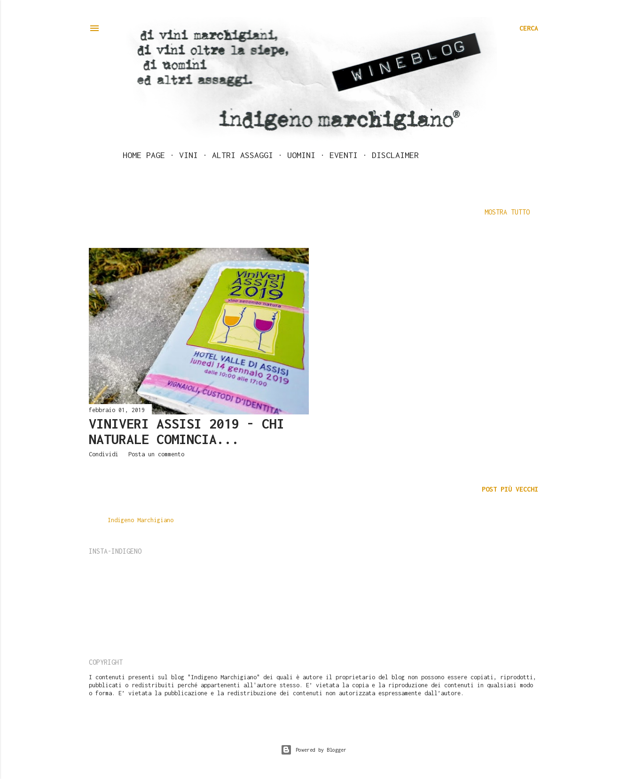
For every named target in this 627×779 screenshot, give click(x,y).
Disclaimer (395, 155)
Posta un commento (156, 454)
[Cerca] (528, 28)
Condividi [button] (103, 454)
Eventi (343, 155)
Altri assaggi (242, 155)
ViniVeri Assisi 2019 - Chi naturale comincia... (186, 431)
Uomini (301, 155)
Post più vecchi (510, 489)
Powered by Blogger (313, 749)
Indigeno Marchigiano (140, 520)
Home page (144, 155)
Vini (188, 155)
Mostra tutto (507, 212)
